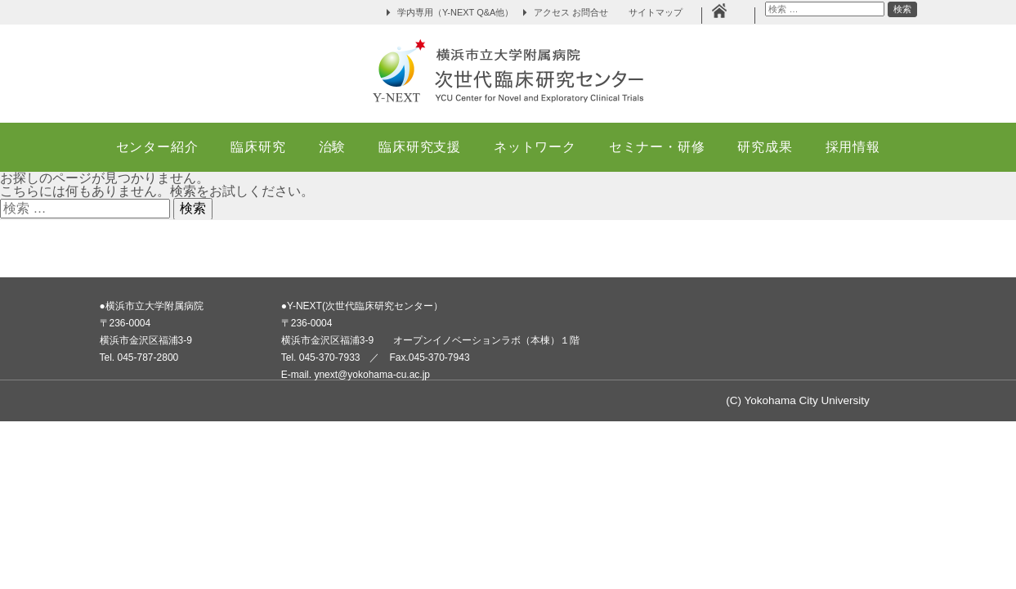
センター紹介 (157, 147)
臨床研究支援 (419, 147)
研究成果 (764, 147)
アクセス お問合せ (571, 12)
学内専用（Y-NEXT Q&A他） (455, 12)
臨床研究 (258, 147)
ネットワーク (535, 147)
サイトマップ (660, 12)
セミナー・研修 (657, 147)
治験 (333, 147)
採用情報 (853, 147)
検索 (902, 9)
